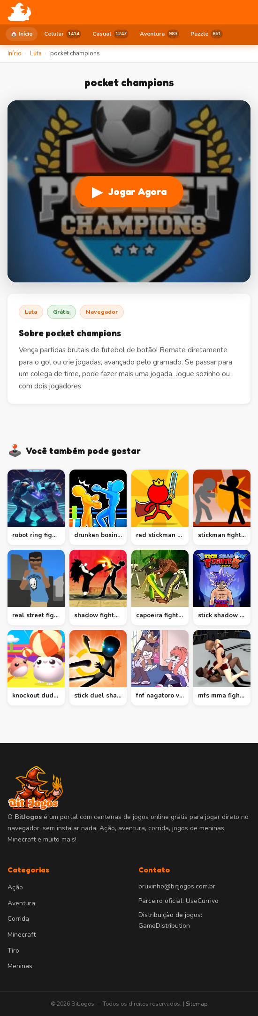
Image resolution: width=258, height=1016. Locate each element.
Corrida (18, 918)
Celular (62, 34)
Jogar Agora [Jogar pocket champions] (129, 191)
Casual (110, 34)
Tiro (13, 950)
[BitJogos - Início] (19, 12)
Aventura (159, 34)
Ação (15, 887)
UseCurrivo (202, 900)
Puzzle (206, 34)
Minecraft (22, 934)
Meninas (20, 966)
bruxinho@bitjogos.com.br (176, 886)
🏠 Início (21, 34)
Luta (31, 312)
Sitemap (196, 1004)
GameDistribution (164, 925)
